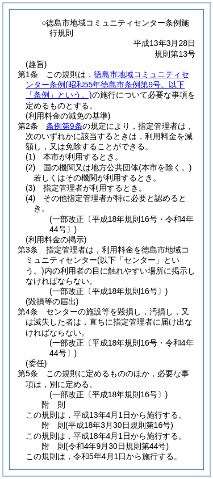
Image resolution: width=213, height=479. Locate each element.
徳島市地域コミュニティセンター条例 (107, 84)
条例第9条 (64, 126)
